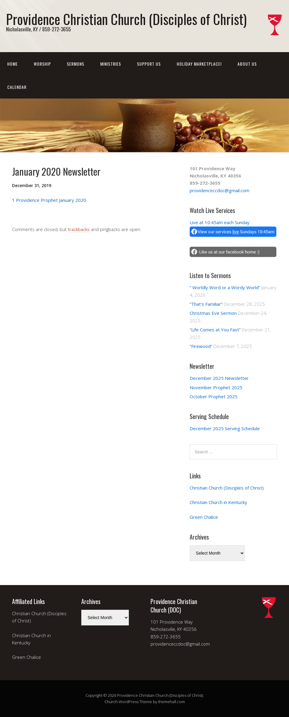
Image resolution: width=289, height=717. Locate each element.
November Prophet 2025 (216, 387)
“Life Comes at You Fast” (215, 330)
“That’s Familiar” (206, 304)
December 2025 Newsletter (219, 378)
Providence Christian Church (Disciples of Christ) (126, 19)
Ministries (110, 64)
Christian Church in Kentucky (218, 502)
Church (111, 701)
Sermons (75, 64)
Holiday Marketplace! (199, 64)
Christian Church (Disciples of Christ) (227, 488)
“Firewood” (201, 346)
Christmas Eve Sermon (213, 313)
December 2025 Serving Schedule (225, 428)
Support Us (149, 64)
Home (12, 64)
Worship (42, 64)
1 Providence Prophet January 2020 (49, 200)
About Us (247, 64)
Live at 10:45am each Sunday (220, 222)
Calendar (16, 87)
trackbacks (79, 229)
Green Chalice (204, 517)
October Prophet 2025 (214, 396)
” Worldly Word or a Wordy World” (225, 287)
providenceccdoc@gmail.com (219, 190)
